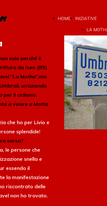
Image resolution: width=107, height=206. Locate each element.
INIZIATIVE (86, 18)
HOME (64, 18)
